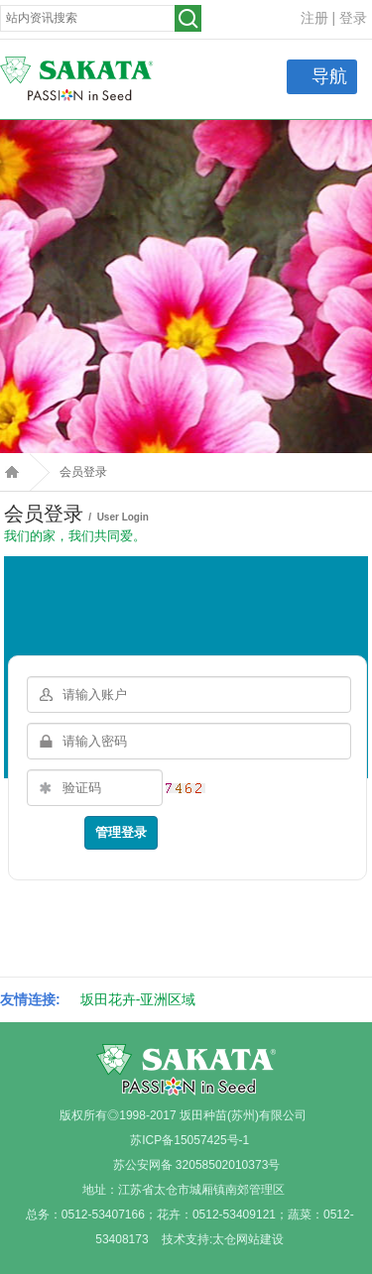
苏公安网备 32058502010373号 (197, 1165)
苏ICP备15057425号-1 (189, 1140)
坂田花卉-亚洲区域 (138, 999)
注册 (314, 18)
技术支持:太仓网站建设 (223, 1239)
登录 (353, 18)
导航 (329, 76)
